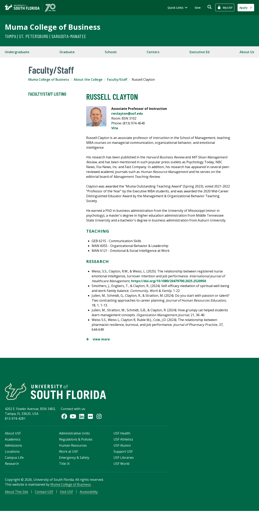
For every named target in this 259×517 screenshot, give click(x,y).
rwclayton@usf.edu (127, 113)
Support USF (123, 455)
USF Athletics (123, 443)
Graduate (67, 52)
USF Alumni (122, 449)
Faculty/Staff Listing (47, 94)
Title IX (64, 468)
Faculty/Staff (117, 79)
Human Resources (73, 449)
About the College (88, 79)
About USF (13, 437)
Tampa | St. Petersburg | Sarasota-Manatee (45, 36)
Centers (153, 52)
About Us (247, 52)
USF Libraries (124, 462)
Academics (12, 443)
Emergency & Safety (74, 462)
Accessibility (89, 496)
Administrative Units (74, 437)
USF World (121, 468)
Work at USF (68, 455)
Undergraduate (17, 52)
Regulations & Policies (75, 443)
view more (98, 339)
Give (198, 8)
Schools (111, 52)
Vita (114, 128)
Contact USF (44, 496)
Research (12, 468)
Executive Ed (199, 52)
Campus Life (14, 462)
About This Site (16, 496)
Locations (12, 455)
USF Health (122, 437)
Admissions (13, 449)
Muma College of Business (52, 27)
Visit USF (66, 496)
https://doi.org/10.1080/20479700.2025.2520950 (168, 281)
